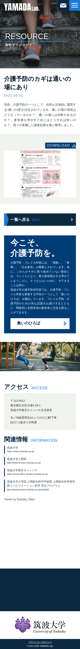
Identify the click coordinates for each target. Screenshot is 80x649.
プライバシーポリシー (40, 642)
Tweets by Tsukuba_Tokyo (19, 499)
